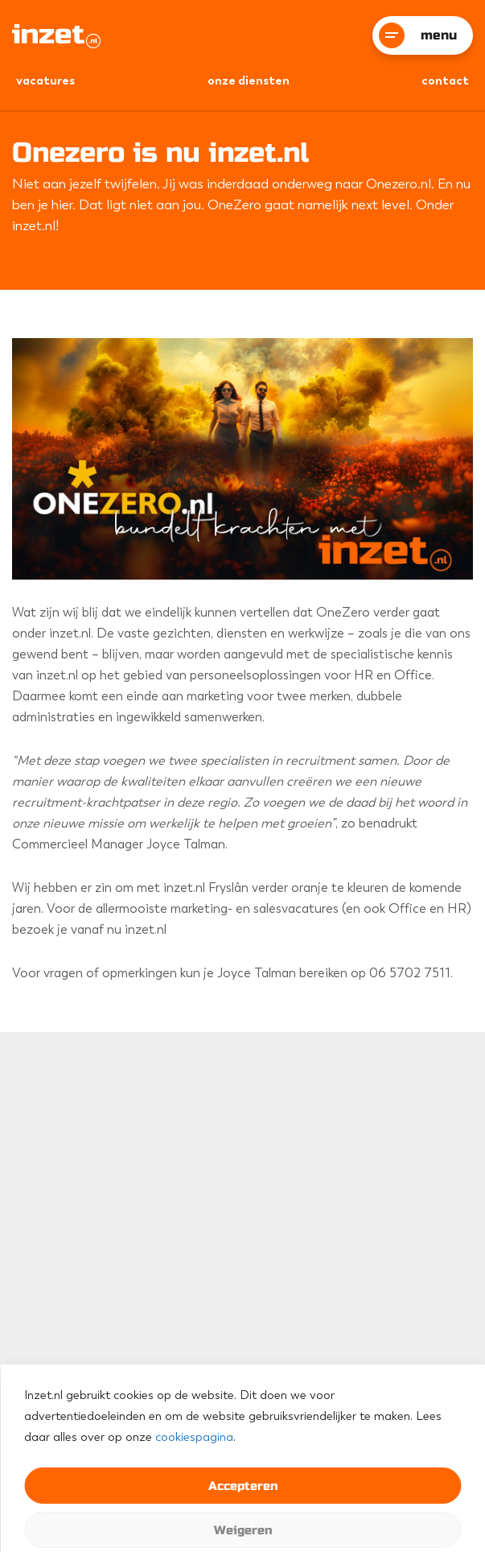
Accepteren (242, 1486)
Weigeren (243, 1530)
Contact (445, 80)
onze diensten (249, 80)
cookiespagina (194, 1437)
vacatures (45, 80)
